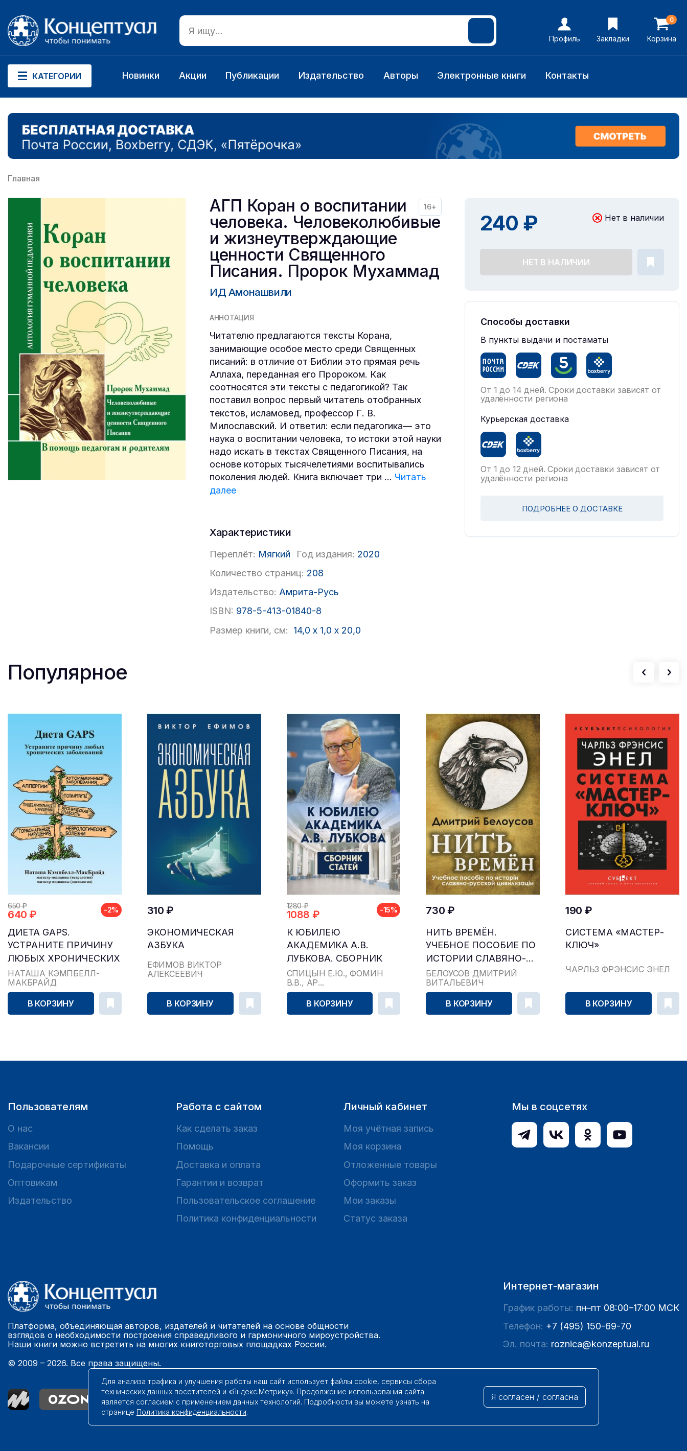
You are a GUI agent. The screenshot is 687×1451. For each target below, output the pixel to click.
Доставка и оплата (218, 1164)
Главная (24, 178)
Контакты (567, 75)
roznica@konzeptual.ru (600, 1344)
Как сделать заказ (217, 1128)
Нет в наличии (556, 262)
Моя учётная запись (389, 1128)
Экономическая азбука (190, 938)
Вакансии (28, 1146)
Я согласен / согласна (534, 1397)
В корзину (51, 1003)
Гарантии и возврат (220, 1182)
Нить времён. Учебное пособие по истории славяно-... (481, 945)
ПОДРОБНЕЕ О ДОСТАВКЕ (572, 508)
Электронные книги (481, 75)
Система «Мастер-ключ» (614, 938)
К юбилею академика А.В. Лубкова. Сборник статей (334, 945)
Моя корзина (372, 1146)
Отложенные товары (390, 1164)
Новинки (140, 75)
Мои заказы (370, 1200)
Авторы (400, 75)
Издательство (331, 75)
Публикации (252, 75)
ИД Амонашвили (251, 292)
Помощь (195, 1146)
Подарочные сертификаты (67, 1164)
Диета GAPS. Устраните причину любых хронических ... (64, 945)
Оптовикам (32, 1182)
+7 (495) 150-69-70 (588, 1326)
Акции (193, 75)
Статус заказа (375, 1218)
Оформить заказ (380, 1182)
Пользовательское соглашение (245, 1200)
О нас (20, 1128)
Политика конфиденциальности (246, 1218)
